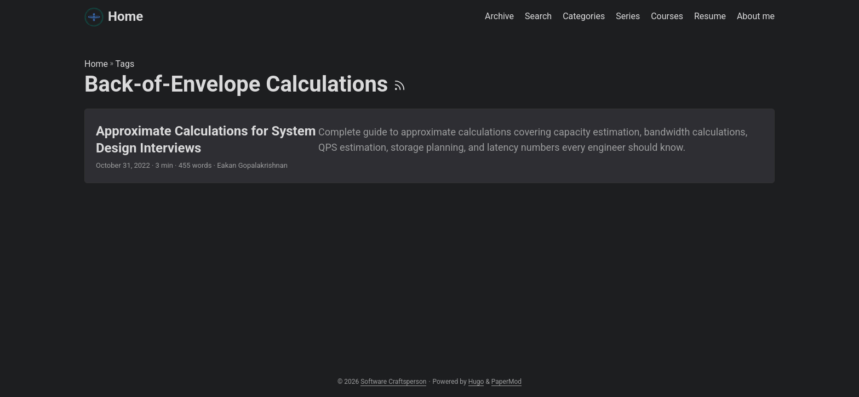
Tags (125, 64)
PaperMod (506, 381)
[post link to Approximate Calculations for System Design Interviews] (429, 146)
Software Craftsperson (393, 381)
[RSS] (399, 84)
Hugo (476, 381)
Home (113, 16)
